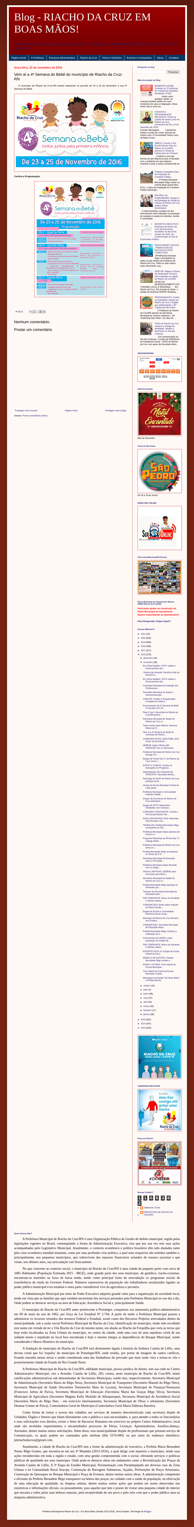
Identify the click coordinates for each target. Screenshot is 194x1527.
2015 (143, 1019)
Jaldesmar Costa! (152, 1207)
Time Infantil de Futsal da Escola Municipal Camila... (158, 972)
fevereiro (147, 1010)
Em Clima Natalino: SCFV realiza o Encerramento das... (159, 667)
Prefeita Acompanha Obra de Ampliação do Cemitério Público (167, 174)
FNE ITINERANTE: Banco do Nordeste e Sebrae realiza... (161, 899)
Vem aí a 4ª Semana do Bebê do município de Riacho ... (158, 733)
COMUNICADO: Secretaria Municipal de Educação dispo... (160, 926)
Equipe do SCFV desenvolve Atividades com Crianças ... (157, 806)
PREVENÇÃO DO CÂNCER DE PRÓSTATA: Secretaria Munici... (159, 773)
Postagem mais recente (26, 410)
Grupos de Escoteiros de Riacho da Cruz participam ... (159, 799)
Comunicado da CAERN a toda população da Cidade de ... (157, 939)
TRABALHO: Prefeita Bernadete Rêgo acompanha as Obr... (161, 826)
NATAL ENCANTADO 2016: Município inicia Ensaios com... (160, 819)
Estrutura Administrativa (62, 57)
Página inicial (18, 57)
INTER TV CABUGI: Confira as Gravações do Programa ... (157, 766)
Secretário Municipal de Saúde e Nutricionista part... (158, 693)
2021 (143, 634)
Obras (160, 57)
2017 (143, 650)
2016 (143, 654)
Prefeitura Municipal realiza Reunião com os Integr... (160, 866)
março (146, 1006)
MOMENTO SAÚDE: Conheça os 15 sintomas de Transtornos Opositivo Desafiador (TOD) (166, 90)
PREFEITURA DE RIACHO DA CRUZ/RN (158, 1213)
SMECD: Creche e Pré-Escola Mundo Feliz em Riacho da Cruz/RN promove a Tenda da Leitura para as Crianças (166, 148)
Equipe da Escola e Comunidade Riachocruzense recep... (158, 912)
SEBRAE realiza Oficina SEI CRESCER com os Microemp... (159, 746)
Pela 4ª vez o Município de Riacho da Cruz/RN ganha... (160, 713)
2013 (143, 1028)
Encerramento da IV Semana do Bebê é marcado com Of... (161, 706)
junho (146, 994)
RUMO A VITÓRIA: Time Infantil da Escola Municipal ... (159, 965)
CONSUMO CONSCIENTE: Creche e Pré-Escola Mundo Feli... (160, 813)
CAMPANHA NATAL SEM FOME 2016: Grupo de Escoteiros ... (161, 740)
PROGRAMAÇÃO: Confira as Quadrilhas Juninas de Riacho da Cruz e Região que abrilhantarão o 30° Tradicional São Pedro (167, 302)
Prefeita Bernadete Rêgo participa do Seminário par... (160, 886)
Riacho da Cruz (88, 57)
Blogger (147, 1511)
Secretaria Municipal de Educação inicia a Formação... (159, 859)
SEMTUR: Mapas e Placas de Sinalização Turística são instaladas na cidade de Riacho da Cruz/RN (167, 275)
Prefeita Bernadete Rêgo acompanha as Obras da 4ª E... (160, 853)
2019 (143, 642)
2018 (143, 646)
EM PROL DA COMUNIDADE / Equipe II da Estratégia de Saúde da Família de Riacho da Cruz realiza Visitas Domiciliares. (167, 201)
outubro (147, 985)
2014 (143, 1023)
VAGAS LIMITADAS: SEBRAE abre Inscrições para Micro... (159, 872)
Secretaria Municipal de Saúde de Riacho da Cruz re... (159, 720)
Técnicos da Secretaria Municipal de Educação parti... (160, 892)
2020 (143, 638)
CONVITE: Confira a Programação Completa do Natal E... (159, 700)
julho (145, 989)
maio (145, 998)
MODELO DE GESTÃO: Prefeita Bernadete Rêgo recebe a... (158, 959)
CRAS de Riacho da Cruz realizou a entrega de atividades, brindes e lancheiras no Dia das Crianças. (167, 328)
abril (145, 1002)
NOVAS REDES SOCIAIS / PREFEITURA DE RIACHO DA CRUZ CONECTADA (167, 249)
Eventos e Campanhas (139, 57)
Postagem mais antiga (115, 410)
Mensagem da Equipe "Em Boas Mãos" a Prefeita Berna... (161, 979)
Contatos (173, 57)
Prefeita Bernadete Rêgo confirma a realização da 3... (160, 932)
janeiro (146, 1014)
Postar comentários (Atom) (35, 415)
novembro (148, 662)
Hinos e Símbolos (112, 57)
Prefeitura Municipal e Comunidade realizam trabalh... (159, 793)
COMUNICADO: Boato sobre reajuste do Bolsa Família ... (160, 906)
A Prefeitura (37, 57)
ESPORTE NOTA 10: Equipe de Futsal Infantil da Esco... (161, 952)
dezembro (148, 658)
